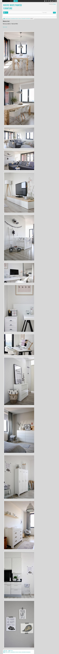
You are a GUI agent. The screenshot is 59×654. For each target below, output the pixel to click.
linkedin (52, 1)
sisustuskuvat (28, 652)
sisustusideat (24, 652)
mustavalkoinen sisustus (14, 652)
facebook (47, 1)
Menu (6, 12)
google (48, 1)
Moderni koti (6, 21)
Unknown (11, 650)
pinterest (56, 1)
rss (50, 1)
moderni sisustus (7, 652)
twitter (45, 1)
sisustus (20, 652)
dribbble (54, 1)
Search (54, 12)
